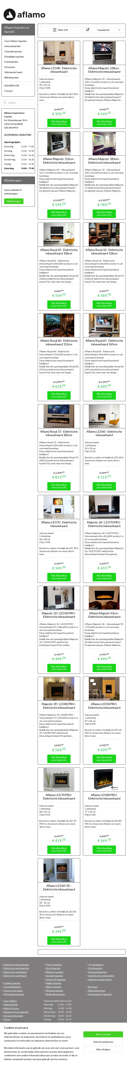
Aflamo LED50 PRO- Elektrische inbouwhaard (104, 705)
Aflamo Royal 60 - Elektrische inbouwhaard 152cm (59, 342)
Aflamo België (10, 1004)
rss (64, 1059)
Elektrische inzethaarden (16, 968)
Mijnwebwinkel (102, 1059)
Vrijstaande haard (13, 72)
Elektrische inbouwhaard (16, 964)
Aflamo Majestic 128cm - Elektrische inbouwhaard (104, 70)
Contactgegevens (12, 1023)
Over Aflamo (10, 1000)
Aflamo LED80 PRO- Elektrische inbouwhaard (104, 796)
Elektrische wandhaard (15, 972)
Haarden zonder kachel (100, 979)
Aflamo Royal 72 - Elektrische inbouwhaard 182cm (59, 433)
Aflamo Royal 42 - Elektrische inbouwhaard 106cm (59, 251)
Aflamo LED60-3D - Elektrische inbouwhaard (59, 887)
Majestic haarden (55, 972)
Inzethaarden (11, 61)
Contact (8, 90)
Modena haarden (54, 990)
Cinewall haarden (13, 51)
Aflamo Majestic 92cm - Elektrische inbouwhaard (104, 615)
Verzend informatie (13, 1015)
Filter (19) (60, 30)
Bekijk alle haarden (55, 994)
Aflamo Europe (11, 1008)
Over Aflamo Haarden (15, 41)
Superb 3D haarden (56, 979)
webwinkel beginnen (75, 1059)
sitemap (58, 1059)
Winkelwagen (14, 201)
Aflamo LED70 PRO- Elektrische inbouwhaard (59, 796)
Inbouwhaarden (12, 46)
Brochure (93, 986)
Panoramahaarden (97, 972)
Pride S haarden (54, 964)
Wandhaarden (11, 77)
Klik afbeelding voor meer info (59, 123)
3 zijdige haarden (12, 983)
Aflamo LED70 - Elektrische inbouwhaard (59, 524)
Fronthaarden (95, 968)
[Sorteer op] (103, 30)
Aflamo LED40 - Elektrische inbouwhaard (59, 70)
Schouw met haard (13, 990)
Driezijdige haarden (14, 56)
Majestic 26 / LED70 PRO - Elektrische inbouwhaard (104, 524)
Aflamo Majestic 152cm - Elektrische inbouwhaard (59, 160)
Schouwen (9, 67)
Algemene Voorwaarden (15, 1012)
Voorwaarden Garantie (100, 994)
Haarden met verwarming (101, 975)
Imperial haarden (54, 975)
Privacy (7, 1019)
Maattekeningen (96, 990)
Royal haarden (53, 968)
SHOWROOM (11, 85)
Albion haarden (53, 986)
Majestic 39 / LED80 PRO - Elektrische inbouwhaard (59, 705)
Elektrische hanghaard (14, 975)
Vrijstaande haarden (13, 994)
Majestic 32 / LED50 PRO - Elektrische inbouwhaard (59, 615)
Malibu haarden (54, 983)
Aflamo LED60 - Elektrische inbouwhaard (104, 433)
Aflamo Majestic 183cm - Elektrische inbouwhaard (104, 160)
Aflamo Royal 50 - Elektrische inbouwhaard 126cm (104, 251)
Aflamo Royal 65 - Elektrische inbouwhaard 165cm (104, 342)
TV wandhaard (95, 964)
